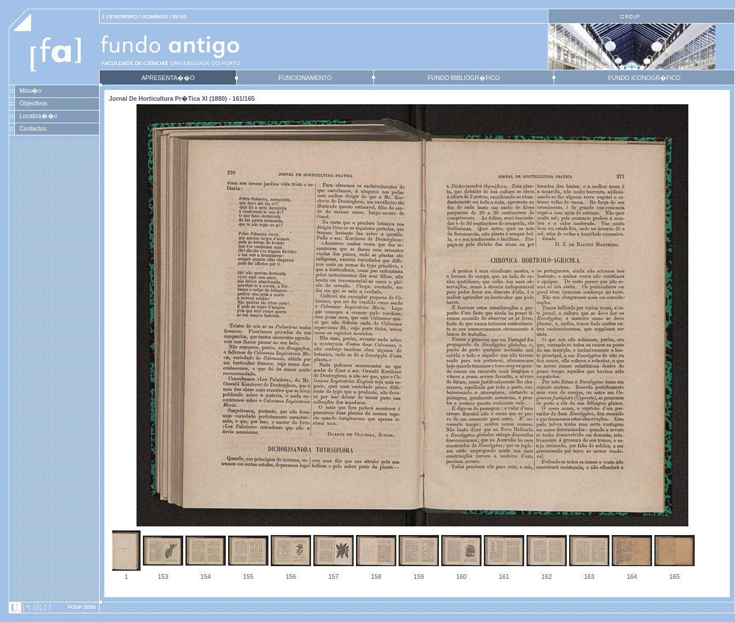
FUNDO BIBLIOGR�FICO (463, 77)
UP (632, 17)
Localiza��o (39, 115)
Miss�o (30, 90)
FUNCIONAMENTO (304, 77)
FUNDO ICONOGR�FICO (644, 77)
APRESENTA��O (167, 77)
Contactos (33, 128)
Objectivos (33, 103)
